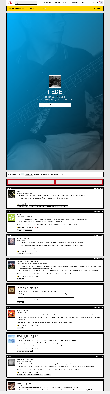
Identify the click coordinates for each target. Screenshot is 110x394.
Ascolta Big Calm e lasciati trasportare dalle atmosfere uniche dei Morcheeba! (45, 322)
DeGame (65, 3)
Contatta (54, 105)
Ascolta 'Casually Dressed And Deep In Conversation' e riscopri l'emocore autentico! (47, 273)
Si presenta (12, 174)
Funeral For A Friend (27, 262)
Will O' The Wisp (24, 382)
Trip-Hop (20, 327)
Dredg (20, 215)
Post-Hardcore (22, 206)
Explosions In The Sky (27, 335)
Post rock (63, 206)
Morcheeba (22, 310)
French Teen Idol (25, 359)
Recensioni (48, 3)
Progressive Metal (52, 206)
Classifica (54, 174)
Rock (19, 229)
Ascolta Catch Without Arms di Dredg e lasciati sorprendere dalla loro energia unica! (47, 224)
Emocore (20, 278)
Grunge (29, 253)
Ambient (47, 374)
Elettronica (21, 374)
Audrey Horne (24, 238)
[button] (89, 3)
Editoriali (74, 3)
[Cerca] (26, 3)
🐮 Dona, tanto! (49, 8)
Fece (61, 174)
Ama (43, 105)
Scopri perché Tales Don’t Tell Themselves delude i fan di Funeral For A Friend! (46, 296)
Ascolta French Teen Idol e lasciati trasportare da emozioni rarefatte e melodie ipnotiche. (50, 369)
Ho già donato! (97, 8)
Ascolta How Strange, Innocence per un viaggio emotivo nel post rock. (42, 345)
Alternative (28, 229)
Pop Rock (20, 302)
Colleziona (45, 174)
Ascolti (57, 3)
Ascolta (36, 174)
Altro (82, 3)
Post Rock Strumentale (36, 206)
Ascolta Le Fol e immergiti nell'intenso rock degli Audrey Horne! (40, 248)
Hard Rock (20, 253)
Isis (18, 191)
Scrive (29, 174)
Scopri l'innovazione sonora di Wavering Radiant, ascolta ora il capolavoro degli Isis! (48, 201)
